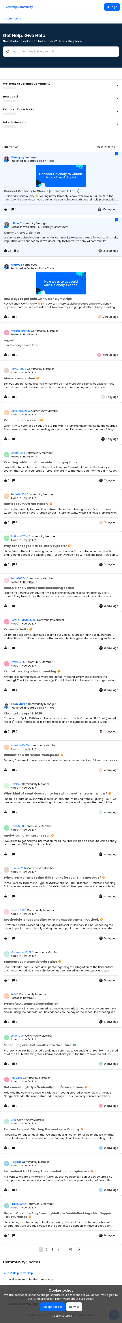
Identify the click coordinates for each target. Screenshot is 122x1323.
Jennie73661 (18, 910)
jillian (15, 223)
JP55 (13, 1120)
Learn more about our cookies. (74, 1299)
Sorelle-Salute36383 (23, 620)
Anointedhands (20, 331)
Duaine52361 (19, 868)
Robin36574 (18, 578)
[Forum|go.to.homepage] (19, 7)
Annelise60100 (20, 745)
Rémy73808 (18, 369)
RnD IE (14, 994)
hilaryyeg (17, 157)
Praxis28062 (18, 1204)
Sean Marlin (19, 704)
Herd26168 (17, 826)
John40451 (18, 1035)
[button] (112, 7)
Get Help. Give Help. (18, 1273)
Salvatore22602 (21, 411)
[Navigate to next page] (79, 1249)
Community (13, 18)
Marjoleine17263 (21, 952)
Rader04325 (18, 494)
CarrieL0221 (18, 453)
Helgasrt (16, 1162)
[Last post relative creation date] (110, 209)
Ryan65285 (18, 662)
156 (70, 1249)
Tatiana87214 (19, 536)
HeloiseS (16, 784)
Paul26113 (16, 1077)
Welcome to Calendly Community (31, 1279)
